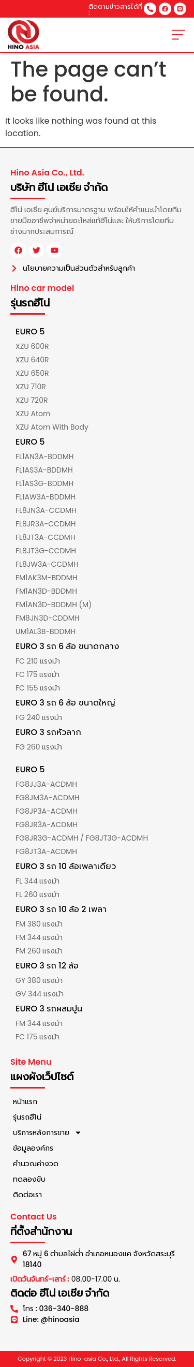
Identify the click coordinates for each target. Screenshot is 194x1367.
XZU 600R (32, 346)
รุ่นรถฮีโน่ (27, 1117)
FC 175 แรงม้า (37, 674)
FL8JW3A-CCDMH (47, 564)
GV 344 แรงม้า (40, 994)
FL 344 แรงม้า (37, 881)
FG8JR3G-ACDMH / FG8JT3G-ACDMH (82, 838)
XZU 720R (32, 400)
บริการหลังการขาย (47, 1132)
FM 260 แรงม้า (39, 951)
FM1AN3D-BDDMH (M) (54, 604)
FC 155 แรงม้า (38, 688)
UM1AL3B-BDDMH (46, 631)
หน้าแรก (25, 1101)
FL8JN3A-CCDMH (46, 510)
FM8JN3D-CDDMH (47, 618)
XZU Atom (33, 413)
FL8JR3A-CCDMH (46, 524)
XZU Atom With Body (52, 427)
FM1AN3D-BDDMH (46, 591)
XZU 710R (31, 386)
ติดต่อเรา (27, 1194)
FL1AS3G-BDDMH (44, 483)
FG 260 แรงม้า (39, 747)
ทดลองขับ (29, 1179)
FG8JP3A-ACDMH (47, 811)
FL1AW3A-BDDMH (46, 497)
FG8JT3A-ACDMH (46, 851)
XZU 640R (32, 360)
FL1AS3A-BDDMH (44, 470)
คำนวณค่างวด (35, 1163)
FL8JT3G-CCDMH (46, 551)
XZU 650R (32, 373)
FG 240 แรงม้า (39, 717)
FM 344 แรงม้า (39, 937)
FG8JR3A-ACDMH (47, 824)
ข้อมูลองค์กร (33, 1148)
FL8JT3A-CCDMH (46, 537)
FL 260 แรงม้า (37, 894)
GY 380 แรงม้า (39, 980)
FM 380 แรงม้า (39, 924)
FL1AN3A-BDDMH (44, 456)
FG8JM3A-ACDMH (48, 797)
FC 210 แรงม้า (38, 661)
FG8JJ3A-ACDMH (46, 784)
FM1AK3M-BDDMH (47, 577)
